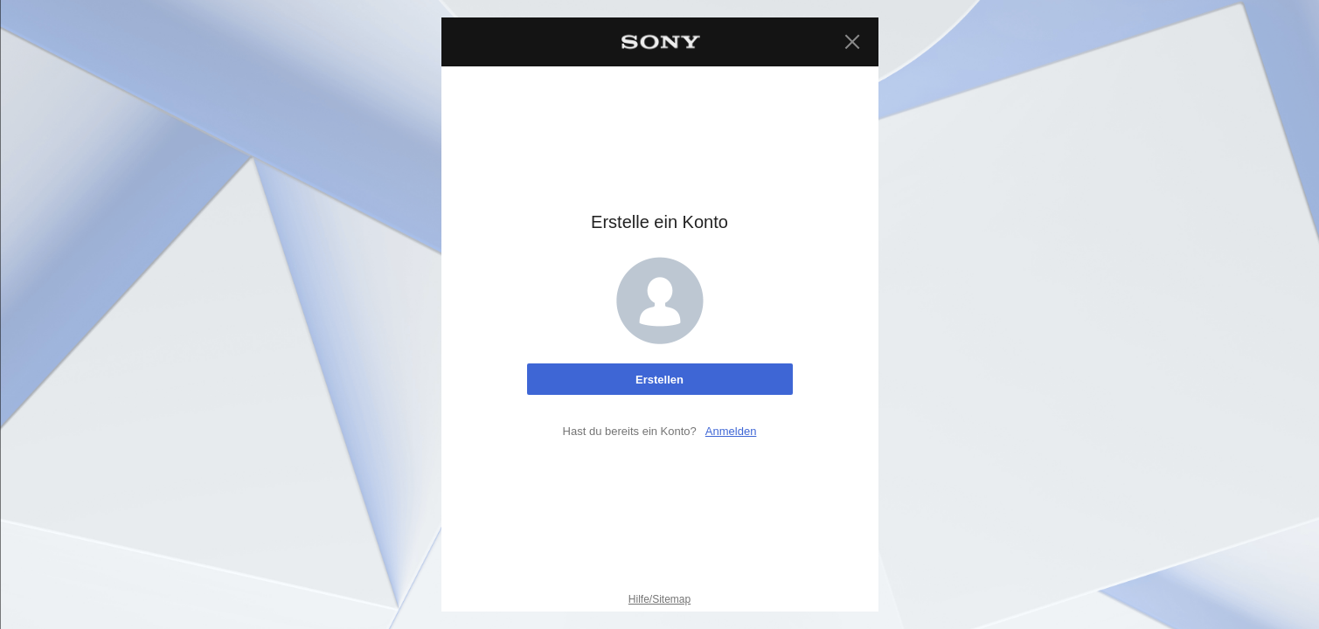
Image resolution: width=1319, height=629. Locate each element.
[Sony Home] (660, 41)
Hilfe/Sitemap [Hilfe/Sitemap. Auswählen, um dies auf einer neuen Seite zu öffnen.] (659, 599)
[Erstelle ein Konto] (660, 379)
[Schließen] (852, 41)
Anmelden (731, 431)
